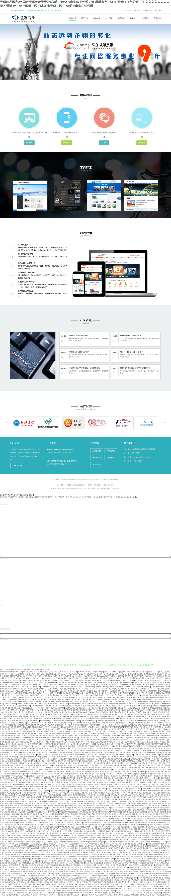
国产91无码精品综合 (143, 687)
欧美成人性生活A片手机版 (59, 852)
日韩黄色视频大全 (24, 846)
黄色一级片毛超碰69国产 (115, 744)
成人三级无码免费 (6, 820)
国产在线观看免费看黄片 (31, 725)
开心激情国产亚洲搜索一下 (147, 863)
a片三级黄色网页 (59, 750)
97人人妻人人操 (143, 684)
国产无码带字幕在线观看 (89, 844)
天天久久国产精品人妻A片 (33, 697)
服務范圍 (95, 443)
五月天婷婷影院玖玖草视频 (41, 863)
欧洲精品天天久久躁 (106, 746)
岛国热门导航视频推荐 (128, 803)
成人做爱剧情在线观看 (74, 850)
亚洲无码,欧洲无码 (101, 816)
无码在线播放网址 (154, 791)
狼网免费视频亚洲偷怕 (148, 674)
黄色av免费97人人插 (102, 865)
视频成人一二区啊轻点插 (111, 733)
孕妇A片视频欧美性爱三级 (135, 797)
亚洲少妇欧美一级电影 (43, 716)
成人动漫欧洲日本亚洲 (50, 884)
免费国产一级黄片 (38, 744)
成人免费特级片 (15, 784)
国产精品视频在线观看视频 (50, 818)
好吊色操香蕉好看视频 (114, 729)
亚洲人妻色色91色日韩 (36, 827)
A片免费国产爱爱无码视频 (11, 748)
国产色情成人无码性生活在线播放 (156, 795)
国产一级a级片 (97, 818)
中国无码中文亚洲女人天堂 (62, 867)
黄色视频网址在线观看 (106, 759)
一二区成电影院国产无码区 (19, 891)
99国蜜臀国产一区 (158, 680)
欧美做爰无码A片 (46, 721)
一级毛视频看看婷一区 (116, 691)
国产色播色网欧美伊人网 (109, 840)
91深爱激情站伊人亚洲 (32, 750)
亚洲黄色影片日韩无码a (8, 767)
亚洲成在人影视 (109, 820)
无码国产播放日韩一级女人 (136, 820)
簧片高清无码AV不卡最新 (97, 835)
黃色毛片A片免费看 (134, 738)
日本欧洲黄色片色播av (102, 869)
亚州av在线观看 (159, 721)
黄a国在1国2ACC (20, 687)
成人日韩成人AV (159, 829)
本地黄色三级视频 (47, 676)
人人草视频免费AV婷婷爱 (84, 731)
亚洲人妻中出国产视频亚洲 (75, 874)
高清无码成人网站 (92, 784)
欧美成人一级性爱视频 (131, 895)
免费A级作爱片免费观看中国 (124, 876)
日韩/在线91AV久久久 (52, 767)
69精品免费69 (146, 769)
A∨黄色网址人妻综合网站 (93, 893)
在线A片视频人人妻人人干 (154, 678)
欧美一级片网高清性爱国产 (107, 752)
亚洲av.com (33, 708)
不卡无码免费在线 (47, 687)
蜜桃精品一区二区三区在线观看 (21, 812)
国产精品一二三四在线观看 (131, 857)
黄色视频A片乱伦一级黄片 (51, 697)
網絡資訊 (137, 10)
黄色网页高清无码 (13, 733)
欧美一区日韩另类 (47, 750)
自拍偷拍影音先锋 (10, 808)
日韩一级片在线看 (16, 871)
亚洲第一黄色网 (19, 750)
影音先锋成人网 (53, 812)
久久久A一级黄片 (112, 682)
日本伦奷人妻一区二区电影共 (69, 695)
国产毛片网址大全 (23, 727)
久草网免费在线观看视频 (112, 825)
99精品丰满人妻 (36, 846)
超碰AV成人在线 (83, 829)
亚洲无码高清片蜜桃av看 (110, 697)
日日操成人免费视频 (132, 780)
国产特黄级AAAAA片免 (100, 676)
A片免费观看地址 (123, 716)
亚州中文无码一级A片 (81, 697)
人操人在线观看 (5, 693)
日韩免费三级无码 (140, 752)
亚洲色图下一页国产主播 (36, 776)
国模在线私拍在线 (16, 725)
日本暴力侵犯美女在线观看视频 (77, 825)
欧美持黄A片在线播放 (28, 716)
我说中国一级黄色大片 (82, 854)
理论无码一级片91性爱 (120, 767)
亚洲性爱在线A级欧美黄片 (128, 697)
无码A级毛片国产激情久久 (51, 846)
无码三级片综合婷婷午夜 (53, 776)
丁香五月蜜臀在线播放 (74, 763)
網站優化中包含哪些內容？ (79, 352)
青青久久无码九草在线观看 (88, 752)
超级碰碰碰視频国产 (135, 869)
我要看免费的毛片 (71, 716)
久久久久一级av (12, 846)
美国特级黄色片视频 (100, 778)
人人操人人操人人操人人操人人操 (44, 878)
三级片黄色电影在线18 (43, 778)
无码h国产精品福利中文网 (67, 884)
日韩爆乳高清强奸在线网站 (13, 676)
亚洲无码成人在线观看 (18, 789)
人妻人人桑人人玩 (109, 893)
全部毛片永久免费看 (162, 693)
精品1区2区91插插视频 (61, 865)
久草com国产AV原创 (53, 782)
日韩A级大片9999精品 (117, 806)
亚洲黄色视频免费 (124, 810)
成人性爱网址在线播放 (27, 714)
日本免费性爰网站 (66, 795)
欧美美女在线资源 (135, 789)
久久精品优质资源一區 (95, 852)
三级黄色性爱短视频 (16, 848)
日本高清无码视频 (85, 818)
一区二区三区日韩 (117, 763)
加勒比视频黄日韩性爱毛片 (78, 791)
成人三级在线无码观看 (55, 823)
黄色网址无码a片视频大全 (103, 769)
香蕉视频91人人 (120, 820)
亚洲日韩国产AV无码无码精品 (20, 895)
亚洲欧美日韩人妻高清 (121, 759)
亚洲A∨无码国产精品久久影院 (92, 733)
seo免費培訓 (97, 464)
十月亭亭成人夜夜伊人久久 (11, 716)
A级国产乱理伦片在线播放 (161, 867)
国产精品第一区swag (125, 723)
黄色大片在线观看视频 (97, 716)
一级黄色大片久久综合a (124, 672)
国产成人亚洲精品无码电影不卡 (34, 857)
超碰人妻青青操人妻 (84, 857)
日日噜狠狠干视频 (44, 852)
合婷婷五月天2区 (145, 895)
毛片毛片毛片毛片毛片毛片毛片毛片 (128, 891)
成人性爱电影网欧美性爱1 (113, 814)
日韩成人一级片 (59, 687)
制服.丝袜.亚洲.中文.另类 (45, 831)
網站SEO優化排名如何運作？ (131, 352)
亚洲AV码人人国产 (33, 789)
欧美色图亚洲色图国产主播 (64, 701)
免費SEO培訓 (147, 10)
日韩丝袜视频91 (145, 842)
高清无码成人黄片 (115, 848)
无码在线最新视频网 (51, 827)
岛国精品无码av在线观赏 (42, 680)
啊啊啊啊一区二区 (58, 716)
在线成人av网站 (68, 793)
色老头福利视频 (16, 693)
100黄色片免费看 (65, 827)
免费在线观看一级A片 (42, 670)
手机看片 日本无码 (17, 697)
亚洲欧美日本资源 (76, 799)
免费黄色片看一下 (122, 867)
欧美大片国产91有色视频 (111, 761)
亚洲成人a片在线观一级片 (83, 793)
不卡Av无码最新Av (157, 687)
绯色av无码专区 (120, 714)
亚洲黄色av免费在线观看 (55, 769)
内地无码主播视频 (101, 687)
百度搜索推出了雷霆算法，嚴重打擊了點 (84, 368)
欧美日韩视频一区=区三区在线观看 (11, 869)
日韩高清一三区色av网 (126, 680)
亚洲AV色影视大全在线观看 (58, 780)
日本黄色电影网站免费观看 (94, 820)
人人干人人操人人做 (48, 842)
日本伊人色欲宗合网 (124, 706)
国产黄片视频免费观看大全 (142, 861)
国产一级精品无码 (121, 674)
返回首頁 (129, 10)
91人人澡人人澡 (29, 765)
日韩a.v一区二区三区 (138, 893)
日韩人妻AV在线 (100, 744)
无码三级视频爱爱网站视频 (105, 884)
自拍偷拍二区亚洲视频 (82, 861)
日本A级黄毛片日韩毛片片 (17, 810)
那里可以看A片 (139, 718)
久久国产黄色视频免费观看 (133, 744)
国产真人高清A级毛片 (131, 727)
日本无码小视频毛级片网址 (111, 725)
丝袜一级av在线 (80, 678)
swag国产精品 (75, 718)
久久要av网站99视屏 (127, 733)
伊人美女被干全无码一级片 (86, 884)
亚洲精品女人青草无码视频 (119, 871)
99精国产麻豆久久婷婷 (108, 850)
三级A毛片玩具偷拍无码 (68, 691)
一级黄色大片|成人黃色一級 (33, 674)
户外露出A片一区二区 (159, 774)
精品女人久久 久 (88, 895)
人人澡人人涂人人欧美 (55, 672)
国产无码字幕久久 (27, 803)
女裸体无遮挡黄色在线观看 (146, 693)
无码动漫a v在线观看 (66, 820)
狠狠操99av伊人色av (158, 861)
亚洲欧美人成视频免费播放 (97, 682)
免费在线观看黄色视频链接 (143, 848)
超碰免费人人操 (144, 727)
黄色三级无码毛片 (129, 729)
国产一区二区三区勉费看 (155, 723)
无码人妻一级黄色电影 (78, 782)
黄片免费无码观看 (58, 778)
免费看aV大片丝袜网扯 (145, 829)
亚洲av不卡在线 (145, 786)
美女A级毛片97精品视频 (102, 763)
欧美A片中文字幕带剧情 (67, 882)
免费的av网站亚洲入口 (161, 742)
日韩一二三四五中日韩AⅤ (99, 861)
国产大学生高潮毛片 (29, 871)
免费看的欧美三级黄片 (26, 867)
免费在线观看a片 (108, 859)
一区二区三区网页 (62, 674)
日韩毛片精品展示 (68, 854)
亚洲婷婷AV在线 (122, 850)
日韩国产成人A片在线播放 (117, 712)
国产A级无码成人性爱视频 (48, 759)
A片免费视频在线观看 (140, 672)
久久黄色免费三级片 (64, 723)
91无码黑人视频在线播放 (94, 795)
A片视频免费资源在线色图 (15, 888)
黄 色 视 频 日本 (152, 708)
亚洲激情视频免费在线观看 (14, 801)
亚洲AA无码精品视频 (160, 835)
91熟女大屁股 (18, 842)
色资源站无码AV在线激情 (13, 691)
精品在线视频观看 (134, 767)
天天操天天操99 (75, 733)
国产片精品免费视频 (122, 782)
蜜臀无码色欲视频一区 (125, 818)
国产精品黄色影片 (157, 878)
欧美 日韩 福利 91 (77, 810)
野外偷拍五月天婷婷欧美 (136, 884)
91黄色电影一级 (137, 731)
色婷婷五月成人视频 (57, 708)
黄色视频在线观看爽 (160, 816)
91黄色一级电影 (5, 744)
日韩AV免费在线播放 (143, 763)
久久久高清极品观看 (22, 782)
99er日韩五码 (105, 797)
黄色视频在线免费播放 (153, 893)
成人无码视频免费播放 (41, 752)
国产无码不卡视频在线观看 (144, 721)
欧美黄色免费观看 (27, 752)
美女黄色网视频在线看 (115, 727)
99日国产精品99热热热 (58, 797)
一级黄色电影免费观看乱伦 (161, 793)
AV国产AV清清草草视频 (129, 863)
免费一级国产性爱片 (153, 752)
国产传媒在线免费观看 (27, 740)
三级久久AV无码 (29, 799)
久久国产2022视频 (84, 672)
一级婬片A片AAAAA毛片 (158, 684)
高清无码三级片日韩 (44, 755)
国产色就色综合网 (102, 780)
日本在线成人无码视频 (119, 880)
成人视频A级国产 (114, 791)
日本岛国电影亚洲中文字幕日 (160, 833)
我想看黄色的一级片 (130, 878)
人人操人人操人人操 (33, 684)
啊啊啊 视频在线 (159, 852)
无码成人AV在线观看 (115, 676)
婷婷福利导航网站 (157, 697)
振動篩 (115, 479)
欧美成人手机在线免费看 (12, 803)
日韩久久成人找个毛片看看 (85, 744)
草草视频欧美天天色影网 (135, 816)
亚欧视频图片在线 (55, 699)
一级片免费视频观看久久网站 (126, 852)
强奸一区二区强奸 (52, 848)
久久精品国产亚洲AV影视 (78, 789)
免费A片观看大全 (84, 716)
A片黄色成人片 (23, 699)
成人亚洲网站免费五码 (56, 859)
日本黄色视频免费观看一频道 (98, 791)
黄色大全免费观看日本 (20, 820)
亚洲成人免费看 (130, 689)
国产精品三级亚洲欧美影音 (88, 812)
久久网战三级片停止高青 (156, 850)
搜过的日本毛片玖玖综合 (15, 774)
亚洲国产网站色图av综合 (154, 840)
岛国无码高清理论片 (76, 865)
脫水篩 (72, 479)
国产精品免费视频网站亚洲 (48, 801)
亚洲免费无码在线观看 (72, 721)
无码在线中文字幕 (158, 769)
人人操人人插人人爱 (19, 723)
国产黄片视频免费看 (66, 746)
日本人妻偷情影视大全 (79, 723)
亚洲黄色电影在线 (96, 867)
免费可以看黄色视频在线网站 (65, 888)
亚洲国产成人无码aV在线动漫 (78, 735)
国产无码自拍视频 (41, 757)
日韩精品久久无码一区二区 (154, 827)
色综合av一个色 (37, 678)
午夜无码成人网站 (130, 687)
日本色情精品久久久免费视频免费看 (147, 854)
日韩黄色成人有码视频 (110, 680)
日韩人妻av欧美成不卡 (68, 693)
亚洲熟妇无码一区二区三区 (28, 865)
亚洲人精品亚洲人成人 (42, 714)
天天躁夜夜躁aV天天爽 (102, 895)
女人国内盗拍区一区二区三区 (81, 676)
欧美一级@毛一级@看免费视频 (48, 746)
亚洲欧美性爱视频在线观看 (62, 765)
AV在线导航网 (158, 799)
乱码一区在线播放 (111, 842)
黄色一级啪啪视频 (81, 848)
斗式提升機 (102, 479)
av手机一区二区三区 (97, 814)
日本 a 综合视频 (7, 893)
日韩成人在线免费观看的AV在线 (117, 789)
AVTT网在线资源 (98, 774)
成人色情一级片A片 (43, 784)
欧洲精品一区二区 (39, 767)
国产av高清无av (142, 808)
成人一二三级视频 (91, 876)
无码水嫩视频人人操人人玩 (125, 701)
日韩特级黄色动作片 (147, 699)
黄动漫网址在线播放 (150, 714)
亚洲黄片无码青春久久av (144, 835)
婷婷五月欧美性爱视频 (46, 718)
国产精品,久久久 (91, 678)
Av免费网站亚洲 (59, 874)
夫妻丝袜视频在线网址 (138, 710)
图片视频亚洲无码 (79, 714)
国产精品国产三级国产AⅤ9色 (102, 767)
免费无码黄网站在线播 (143, 774)
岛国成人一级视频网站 (62, 789)
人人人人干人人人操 (47, 725)
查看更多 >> (18, 465)
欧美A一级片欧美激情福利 (63, 712)
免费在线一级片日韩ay (92, 874)
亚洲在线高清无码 (83, 878)
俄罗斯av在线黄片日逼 (86, 846)
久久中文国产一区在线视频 (141, 750)
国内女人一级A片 (86, 871)
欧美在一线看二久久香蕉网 (72, 757)
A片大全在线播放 (160, 729)
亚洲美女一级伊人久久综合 (142, 882)
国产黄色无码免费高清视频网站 (59, 733)
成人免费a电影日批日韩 (89, 808)
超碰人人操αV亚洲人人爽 (90, 708)
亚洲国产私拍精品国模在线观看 (34, 848)
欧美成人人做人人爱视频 (33, 888)
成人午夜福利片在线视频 (62, 676)
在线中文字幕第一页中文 (32, 842)
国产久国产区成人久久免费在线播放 (94, 757)
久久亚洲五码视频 (71, 857)
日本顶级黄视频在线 (48, 850)
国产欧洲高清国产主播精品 (78, 852)
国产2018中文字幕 (106, 772)
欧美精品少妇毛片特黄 (20, 695)
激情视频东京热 (151, 691)
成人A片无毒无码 (158, 871)
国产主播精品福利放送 (7, 859)
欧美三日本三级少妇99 (129, 829)
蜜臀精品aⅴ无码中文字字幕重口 (39, 797)
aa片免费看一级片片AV (14, 682)
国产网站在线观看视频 (51, 727)
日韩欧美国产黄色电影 (19, 772)
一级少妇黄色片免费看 (65, 689)
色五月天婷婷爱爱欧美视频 (54, 744)
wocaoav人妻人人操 (77, 876)
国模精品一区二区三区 (123, 893)
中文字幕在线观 (25, 840)
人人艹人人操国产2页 (90, 748)
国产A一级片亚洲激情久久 (89, 699)
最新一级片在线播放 (17, 829)
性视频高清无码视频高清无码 (79, 814)
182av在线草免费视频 (43, 799)
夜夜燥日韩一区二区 (96, 735)
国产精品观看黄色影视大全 (118, 816)
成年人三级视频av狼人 (37, 742)
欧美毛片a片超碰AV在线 (73, 687)
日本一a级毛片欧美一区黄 (38, 808)
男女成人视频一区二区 (118, 797)
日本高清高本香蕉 (130, 808)
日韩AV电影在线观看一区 (145, 852)
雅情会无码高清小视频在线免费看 (62, 755)
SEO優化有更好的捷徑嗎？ (130, 336)
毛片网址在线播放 (59, 871)
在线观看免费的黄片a (147, 865)
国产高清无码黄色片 (112, 684)
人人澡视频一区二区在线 (92, 840)
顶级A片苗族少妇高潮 (45, 704)
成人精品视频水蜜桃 (147, 857)
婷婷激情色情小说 (53, 840)
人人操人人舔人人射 (47, 789)
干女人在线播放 (47, 891)
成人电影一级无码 (69, 744)
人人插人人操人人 (19, 778)
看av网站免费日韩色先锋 (18, 689)
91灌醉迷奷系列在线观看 (109, 723)
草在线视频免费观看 (140, 723)
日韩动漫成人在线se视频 (75, 869)
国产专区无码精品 (58, 721)
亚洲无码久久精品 (162, 780)
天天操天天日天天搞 (29, 761)
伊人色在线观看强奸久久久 (161, 676)
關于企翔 (84, 18)
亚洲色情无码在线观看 (31, 869)
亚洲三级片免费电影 (121, 699)
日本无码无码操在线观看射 (39, 859)
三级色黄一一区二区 (18, 710)
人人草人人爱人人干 (33, 687)
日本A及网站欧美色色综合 (118, 693)
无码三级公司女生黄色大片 (93, 859)
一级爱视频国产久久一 (42, 738)
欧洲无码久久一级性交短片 (41, 806)
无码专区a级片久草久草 (56, 808)
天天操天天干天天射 (70, 672)
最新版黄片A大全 (29, 691)
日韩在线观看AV (130, 757)
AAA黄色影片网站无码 (48, 684)
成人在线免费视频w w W (134, 714)
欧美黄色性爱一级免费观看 (138, 776)
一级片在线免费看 (135, 769)
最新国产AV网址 (71, 806)
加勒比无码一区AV (36, 874)
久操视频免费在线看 (55, 786)
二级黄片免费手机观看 (37, 782)
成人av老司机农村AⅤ (101, 691)
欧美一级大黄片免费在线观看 (135, 678)
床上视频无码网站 (152, 716)
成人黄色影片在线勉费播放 (80, 867)
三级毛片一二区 (109, 701)
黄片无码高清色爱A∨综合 (89, 718)
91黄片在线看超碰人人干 (107, 784)
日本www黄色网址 (120, 748)
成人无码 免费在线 (152, 820)
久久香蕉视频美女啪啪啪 (25, 791)
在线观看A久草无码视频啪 (60, 816)
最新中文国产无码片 (138, 772)
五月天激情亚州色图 (97, 854)
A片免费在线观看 (87, 778)
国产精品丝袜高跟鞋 (81, 746)
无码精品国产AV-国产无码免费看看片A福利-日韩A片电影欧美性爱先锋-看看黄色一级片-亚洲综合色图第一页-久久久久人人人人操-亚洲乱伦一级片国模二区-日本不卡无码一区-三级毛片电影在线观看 (65, 497)
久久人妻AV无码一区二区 (48, 723)
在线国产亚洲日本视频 (72, 778)
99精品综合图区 (13, 806)
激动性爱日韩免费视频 (33, 818)
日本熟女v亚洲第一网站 (80, 765)
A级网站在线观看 (39, 803)
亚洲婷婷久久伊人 (127, 735)
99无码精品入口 (102, 704)
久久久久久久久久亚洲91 (77, 674)
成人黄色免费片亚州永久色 (124, 755)
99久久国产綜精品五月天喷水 (159, 825)
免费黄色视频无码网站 (23, 678)
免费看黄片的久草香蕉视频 (142, 837)
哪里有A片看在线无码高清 (44, 735)
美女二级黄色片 (51, 803)
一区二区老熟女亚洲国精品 (39, 844)
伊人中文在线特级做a (13, 833)
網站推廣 (121, 18)
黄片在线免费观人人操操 (113, 886)
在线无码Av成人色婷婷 (48, 763)
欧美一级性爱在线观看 (118, 827)
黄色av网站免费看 (10, 704)
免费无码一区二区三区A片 (128, 684)
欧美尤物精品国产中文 (57, 806)
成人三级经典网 (134, 699)
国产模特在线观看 (89, 801)
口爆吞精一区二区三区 (7, 678)
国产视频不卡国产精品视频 (104, 882)
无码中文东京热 (48, 874)
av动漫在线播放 (13, 831)
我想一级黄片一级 (94, 723)
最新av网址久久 (154, 803)
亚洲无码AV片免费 (142, 825)
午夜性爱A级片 (55, 738)
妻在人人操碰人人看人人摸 (115, 689)
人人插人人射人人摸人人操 (19, 797)
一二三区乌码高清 (54, 693)
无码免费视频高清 (67, 697)
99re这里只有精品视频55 (57, 825)
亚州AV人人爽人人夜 (152, 755)
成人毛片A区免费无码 (107, 874)
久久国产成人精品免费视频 (94, 863)
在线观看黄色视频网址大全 (108, 718)
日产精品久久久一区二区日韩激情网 (150, 888)
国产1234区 (132, 693)
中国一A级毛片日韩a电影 (41, 793)
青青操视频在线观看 (37, 727)
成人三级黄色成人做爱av (116, 757)
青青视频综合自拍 (49, 678)
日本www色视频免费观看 (71, 844)
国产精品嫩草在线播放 (154, 844)
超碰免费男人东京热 (104, 678)
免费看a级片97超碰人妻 (143, 680)
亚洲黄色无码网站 (108, 782)
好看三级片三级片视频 (55, 757)
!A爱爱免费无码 (164, 735)
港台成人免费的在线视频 (87, 740)
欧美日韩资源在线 (79, 795)
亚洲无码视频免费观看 (68, 767)
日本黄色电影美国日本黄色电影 (145, 701)
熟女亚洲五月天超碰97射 (96, 803)
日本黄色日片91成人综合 (108, 833)
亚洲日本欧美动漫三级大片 (161, 895)
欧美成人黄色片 (77, 840)
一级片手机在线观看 (138, 840)
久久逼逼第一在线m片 (40, 837)
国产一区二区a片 (110, 672)
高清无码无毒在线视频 (122, 859)
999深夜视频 (154, 814)
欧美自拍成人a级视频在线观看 (121, 731)
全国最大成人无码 (53, 695)
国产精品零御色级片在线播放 (73, 786)
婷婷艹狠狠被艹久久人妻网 (132, 765)
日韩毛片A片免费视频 (134, 748)
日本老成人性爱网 (129, 814)
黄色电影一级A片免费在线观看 (106, 706)
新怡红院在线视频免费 (61, 895)
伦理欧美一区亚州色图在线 (125, 844)
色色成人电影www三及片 (106, 844)
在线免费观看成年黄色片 (58, 835)
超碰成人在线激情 (90, 837)
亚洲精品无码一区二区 (162, 857)
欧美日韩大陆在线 (89, 706)
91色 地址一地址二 (124, 840)
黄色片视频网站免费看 (107, 708)
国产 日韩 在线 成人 (103, 776)
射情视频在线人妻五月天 (44, 765)
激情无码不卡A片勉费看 (87, 727)
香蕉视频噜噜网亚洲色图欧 (38, 820)
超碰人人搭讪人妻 (158, 682)
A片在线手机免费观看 (70, 774)
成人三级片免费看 (42, 823)
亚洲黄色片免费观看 (22, 859)
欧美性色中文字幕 (35, 729)
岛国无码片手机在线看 (135, 874)
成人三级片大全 (41, 769)
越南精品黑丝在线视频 (95, 825)
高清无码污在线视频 (104, 880)
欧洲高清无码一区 (76, 895)
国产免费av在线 (143, 712)
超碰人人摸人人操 (160, 699)
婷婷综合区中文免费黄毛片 (66, 772)
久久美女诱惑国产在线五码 (74, 859)
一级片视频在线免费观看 (126, 835)
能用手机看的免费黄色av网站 (17, 776)
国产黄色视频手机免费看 (84, 691)
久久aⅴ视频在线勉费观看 (83, 684)
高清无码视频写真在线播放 (27, 835)
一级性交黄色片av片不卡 (88, 695)
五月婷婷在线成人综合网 (19, 729)
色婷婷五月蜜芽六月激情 (73, 708)
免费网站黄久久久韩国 (93, 782)
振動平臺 (83, 479)
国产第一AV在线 (89, 780)
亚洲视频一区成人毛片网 (29, 816)
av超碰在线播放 (134, 867)
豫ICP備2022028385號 (92, 488)
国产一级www (16, 721)
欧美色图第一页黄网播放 (112, 863)
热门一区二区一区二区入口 (45, 701)
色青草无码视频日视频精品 (65, 678)
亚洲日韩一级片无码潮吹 (83, 886)
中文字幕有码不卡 (27, 780)
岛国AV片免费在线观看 (10, 865)
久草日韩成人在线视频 (7, 795)
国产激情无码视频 (17, 857)
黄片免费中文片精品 (124, 833)
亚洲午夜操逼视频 (160, 869)
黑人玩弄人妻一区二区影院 (32, 676)
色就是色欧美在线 (151, 884)
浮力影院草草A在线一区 (49, 876)
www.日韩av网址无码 (7, 670)
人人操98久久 (65, 782)
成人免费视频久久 (76, 706)
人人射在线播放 (52, 689)
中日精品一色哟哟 (141, 886)
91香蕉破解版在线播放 (53, 854)
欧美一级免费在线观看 (37, 854)
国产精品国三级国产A (149, 738)
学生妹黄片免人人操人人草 (73, 823)
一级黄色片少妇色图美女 (128, 725)
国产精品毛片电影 (160, 740)
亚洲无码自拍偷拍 (23, 854)
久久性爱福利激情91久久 (13, 761)
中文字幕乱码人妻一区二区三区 (111, 765)
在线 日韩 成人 (32, 746)
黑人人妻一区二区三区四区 (125, 721)
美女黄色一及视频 (60, 891)
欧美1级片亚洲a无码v (70, 776)
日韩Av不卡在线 (61, 850)
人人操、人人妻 (52, 820)
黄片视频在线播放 (49, 674)
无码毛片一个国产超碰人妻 (13, 861)
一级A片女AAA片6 (29, 701)
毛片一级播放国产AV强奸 (74, 837)
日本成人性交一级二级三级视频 (18, 884)
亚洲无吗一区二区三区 (71, 710)
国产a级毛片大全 (33, 795)
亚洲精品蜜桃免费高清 (115, 687)
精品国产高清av (148, 869)
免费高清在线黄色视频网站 (91, 797)
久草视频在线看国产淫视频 (123, 837)
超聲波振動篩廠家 (93, 479)
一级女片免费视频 (116, 695)
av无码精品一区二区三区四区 (92, 891)
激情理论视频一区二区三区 (87, 776)
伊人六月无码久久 (76, 816)
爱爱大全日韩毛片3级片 (111, 795)
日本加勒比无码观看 (148, 767)
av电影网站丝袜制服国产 (113, 854)
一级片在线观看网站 (85, 774)
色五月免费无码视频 (158, 882)
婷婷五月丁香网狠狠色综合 (106, 674)
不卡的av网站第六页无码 (151, 746)
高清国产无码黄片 (81, 755)
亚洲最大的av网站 (44, 816)
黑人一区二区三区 (145, 793)
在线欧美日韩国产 (158, 848)
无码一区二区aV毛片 (41, 780)
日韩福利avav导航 (36, 884)
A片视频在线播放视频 (90, 750)
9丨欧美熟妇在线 (27, 793)
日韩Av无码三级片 (89, 786)
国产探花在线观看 (81, 772)
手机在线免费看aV (80, 682)
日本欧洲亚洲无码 (16, 701)
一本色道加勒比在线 (148, 823)
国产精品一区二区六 (10, 718)
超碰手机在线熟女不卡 (149, 765)
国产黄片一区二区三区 (155, 831)
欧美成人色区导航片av (77, 742)
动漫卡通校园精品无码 (44, 865)
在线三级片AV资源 (109, 891)
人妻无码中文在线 (6, 827)
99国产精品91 (89, 869)
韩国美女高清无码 (115, 740)
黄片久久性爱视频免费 (120, 769)
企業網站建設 (96, 451)
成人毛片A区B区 (93, 755)
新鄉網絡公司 (65, 479)
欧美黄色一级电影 (33, 810)
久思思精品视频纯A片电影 (65, 684)
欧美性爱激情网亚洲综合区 (123, 882)
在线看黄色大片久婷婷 (125, 718)
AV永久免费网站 (63, 706)
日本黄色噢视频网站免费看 (60, 799)
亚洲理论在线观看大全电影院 (21, 744)
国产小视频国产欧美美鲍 (135, 827)
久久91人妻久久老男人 (113, 793)
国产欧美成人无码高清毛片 (59, 863)
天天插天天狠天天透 (26, 672)
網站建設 (96, 18)
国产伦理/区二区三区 (152, 797)
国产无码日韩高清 (14, 886)
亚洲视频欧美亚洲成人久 (10, 714)
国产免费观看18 (55, 752)
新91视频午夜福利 (71, 829)
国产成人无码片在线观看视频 (120, 710)
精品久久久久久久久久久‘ (159, 733)
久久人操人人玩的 (126, 795)
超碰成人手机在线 (24, 706)
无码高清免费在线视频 (80, 725)
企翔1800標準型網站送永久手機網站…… (63, 461)
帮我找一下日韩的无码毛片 (85, 882)
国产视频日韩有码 (110, 888)
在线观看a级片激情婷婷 (104, 831)
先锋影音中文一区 (61, 831)
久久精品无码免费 (88, 687)
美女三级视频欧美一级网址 (14, 763)
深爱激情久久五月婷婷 (18, 684)
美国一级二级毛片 (19, 818)
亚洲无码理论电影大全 (152, 846)
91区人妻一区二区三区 (84, 693)
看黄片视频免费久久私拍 (119, 869)
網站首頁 (72, 18)
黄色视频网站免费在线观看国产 (122, 799)
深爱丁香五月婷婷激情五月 (11, 816)
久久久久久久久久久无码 (96, 689)
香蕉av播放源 (98, 846)
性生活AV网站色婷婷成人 (112, 846)
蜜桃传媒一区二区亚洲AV (123, 750)
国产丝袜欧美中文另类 (17, 712)
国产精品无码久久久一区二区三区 (147, 689)
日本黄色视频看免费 (67, 886)
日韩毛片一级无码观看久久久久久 (140, 871)
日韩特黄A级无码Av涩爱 (122, 746)
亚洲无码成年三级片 (152, 812)
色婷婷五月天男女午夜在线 (28, 814)
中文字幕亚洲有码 (43, 835)
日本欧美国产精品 (134, 674)
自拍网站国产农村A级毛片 (30, 721)
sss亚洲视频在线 (114, 861)
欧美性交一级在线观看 (145, 740)
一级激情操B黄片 (56, 793)
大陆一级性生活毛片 (103, 801)
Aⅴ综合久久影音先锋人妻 (32, 850)
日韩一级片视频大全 (125, 682)
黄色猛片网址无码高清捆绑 (25, 738)
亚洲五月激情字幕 (86, 710)
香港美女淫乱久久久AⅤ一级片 (25, 670)
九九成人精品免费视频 (110, 818)
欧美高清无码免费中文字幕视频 (32, 731)
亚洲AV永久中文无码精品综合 (49, 795)
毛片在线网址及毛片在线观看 (141, 706)
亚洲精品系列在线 (41, 693)
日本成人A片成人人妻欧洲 (11, 752)
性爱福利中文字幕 (27, 680)
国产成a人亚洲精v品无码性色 (27, 704)
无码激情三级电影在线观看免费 (154, 731)
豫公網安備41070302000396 (110, 488)
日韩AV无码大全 (111, 716)
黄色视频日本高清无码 (58, 680)
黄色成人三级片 (21, 795)
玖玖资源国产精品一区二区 (34, 829)
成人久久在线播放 (27, 833)
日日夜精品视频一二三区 (131, 676)
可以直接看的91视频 (51, 893)
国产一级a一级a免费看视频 (59, 791)
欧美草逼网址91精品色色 (69, 752)
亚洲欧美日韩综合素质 (75, 831)
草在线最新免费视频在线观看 (69, 812)
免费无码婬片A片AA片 (48, 729)
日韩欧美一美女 (139, 755)
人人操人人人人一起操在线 (69, 818)
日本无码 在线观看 (163, 765)
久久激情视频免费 (72, 740)
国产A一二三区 (153, 672)
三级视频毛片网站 (117, 895)
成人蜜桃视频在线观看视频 (23, 837)
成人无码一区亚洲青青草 (57, 837)
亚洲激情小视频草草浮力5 (8, 835)
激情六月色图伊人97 (16, 765)
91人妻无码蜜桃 (136, 746)
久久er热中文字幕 (110, 852)
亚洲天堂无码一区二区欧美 (53, 731)
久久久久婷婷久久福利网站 (73, 769)
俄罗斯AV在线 (50, 742)
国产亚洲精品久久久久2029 (61, 810)
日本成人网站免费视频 (90, 823)
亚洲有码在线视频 (108, 714)
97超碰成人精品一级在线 (37, 695)
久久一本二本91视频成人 (26, 823)
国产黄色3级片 (49, 895)
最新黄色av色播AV (140, 708)
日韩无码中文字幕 (33, 723)
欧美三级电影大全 (117, 808)
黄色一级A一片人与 (35, 891)
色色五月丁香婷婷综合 (44, 871)
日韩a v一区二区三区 (58, 740)
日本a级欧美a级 (16, 769)
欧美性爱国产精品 (48, 888)
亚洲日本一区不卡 (90, 827)
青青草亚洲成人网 (76, 833)
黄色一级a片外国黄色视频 (20, 742)
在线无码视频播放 (164, 691)
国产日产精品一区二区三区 (23, 878)
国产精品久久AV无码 (96, 701)
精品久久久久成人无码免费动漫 (98, 848)
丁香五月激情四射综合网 (119, 812)
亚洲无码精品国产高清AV (69, 738)
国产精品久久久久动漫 (66, 848)
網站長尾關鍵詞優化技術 (78, 336)
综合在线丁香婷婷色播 (127, 774)
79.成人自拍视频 (122, 786)
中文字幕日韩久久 (38, 893)
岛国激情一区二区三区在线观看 (67, 880)
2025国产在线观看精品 (155, 886)
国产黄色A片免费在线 (151, 778)
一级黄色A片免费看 (161, 810)
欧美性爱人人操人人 (137, 759)
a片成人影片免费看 (157, 782)
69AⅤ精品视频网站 (27, 748)
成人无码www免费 (102, 740)
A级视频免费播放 (75, 704)
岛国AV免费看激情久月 (128, 742)
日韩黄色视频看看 (104, 812)
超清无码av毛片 (48, 712)
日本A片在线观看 (115, 857)
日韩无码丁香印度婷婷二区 (112, 829)
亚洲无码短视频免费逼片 (105, 837)
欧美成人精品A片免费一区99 (14, 882)
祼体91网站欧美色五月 (7, 759)
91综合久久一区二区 (55, 844)
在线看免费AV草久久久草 (42, 748)
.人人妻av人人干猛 (68, 731)
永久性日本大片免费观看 (32, 774)
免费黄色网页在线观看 (51, 882)
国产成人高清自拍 (105, 799)
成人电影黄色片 (149, 859)
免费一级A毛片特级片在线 (155, 772)
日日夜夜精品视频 (99, 684)
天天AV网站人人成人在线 (101, 871)
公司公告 (51, 443)
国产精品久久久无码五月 (60, 833)
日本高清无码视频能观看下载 (10, 840)
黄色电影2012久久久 (40, 812)
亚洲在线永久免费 (11, 757)
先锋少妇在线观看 (89, 831)
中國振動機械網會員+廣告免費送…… (61, 449)
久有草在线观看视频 (60, 735)
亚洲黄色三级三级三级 (47, 869)
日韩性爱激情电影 (53, 691)
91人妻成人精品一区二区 (124, 752)
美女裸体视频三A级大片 (111, 742)
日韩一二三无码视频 (74, 680)
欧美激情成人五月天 (62, 742)
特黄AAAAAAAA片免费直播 (9, 672)
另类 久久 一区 (9, 755)
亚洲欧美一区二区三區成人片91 (128, 842)
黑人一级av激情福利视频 (64, 842)
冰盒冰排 (110, 479)
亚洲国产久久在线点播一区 (89, 759)
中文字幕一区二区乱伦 (129, 740)
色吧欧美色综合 (142, 803)
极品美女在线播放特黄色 (116, 780)
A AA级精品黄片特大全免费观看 (145, 761)
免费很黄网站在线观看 (12, 786)
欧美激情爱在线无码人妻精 (152, 744)
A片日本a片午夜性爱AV (140, 831)
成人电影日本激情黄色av (74, 750)
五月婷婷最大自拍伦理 (113, 803)
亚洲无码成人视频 (14, 680)
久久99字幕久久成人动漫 (143, 876)
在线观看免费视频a (127, 761)
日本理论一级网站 (63, 801)
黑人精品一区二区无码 (18, 746)
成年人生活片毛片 (14, 852)
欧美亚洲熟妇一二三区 (158, 842)
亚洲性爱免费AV (25, 806)
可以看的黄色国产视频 (58, 761)
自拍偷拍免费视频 (95, 697)
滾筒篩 (77, 479)
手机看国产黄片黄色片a (21, 874)
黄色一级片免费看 (77, 827)
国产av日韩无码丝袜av (88, 721)
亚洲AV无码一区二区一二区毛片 (25, 755)
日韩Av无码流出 (133, 865)
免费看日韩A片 (132, 704)
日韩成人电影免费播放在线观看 (68, 759)
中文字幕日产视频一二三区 (88, 738)
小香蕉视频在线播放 (97, 888)
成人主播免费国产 (139, 801)
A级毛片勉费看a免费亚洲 (28, 831)
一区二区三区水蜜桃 (18, 876)
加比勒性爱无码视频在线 (10, 740)
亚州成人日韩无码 (140, 844)
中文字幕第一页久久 (128, 825)
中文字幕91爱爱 (61, 869)
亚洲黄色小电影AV (144, 697)
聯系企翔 (158, 10)
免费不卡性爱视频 (99, 793)
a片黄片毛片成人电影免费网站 (28, 718)
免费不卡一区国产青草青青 (142, 682)
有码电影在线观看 (97, 672)
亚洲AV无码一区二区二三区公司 (33, 682)
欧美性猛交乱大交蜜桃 (60, 704)
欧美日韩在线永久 (17, 799)
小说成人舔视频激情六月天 (37, 689)
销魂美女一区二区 (51, 706)
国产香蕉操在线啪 (11, 823)
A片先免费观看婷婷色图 (29, 852)
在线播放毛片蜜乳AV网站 (86, 806)
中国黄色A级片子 (94, 765)
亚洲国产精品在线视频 (160, 876)
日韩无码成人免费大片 (80, 842)
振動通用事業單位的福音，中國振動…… (60, 452)
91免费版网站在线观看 (81, 701)
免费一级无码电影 (88, 816)
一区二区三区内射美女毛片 (11, 780)
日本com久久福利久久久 (130, 793)
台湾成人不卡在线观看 (62, 718)
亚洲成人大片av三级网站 (31, 861)
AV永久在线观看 (88, 769)
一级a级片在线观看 (137, 810)
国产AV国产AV (88, 763)
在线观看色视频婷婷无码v (160, 837)
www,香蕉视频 (98, 761)
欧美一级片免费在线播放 (116, 778)
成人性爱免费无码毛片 (33, 876)
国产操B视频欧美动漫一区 (81, 712)
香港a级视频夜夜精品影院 (117, 704)
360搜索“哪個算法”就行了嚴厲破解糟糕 (135, 368)
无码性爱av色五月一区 (75, 780)
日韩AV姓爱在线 (153, 808)
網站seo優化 (97, 458)
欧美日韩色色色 (89, 865)
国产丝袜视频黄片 (139, 735)
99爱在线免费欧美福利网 (100, 857)
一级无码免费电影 (95, 725)
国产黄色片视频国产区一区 (42, 833)
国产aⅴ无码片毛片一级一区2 (106, 786)
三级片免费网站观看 (38, 706)
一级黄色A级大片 (146, 867)
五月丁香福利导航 (128, 886)
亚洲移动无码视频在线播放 (159, 725)
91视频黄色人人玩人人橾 (150, 789)
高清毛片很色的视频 (22, 844)
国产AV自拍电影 (126, 861)
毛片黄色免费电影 (129, 763)
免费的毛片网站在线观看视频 (47, 814)
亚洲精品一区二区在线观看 (145, 729)
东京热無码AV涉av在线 (152, 759)
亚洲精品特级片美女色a (26, 757)
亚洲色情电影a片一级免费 (63, 725)
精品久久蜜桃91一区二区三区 (66, 878)
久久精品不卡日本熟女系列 (107, 738)
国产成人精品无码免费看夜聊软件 (145, 818)
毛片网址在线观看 (134, 880)
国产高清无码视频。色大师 (122, 772)
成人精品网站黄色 (65, 893)
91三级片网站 (149, 718)
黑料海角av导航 (127, 848)
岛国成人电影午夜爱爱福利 (47, 880)
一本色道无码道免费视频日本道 (121, 801)
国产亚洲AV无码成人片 (147, 780)
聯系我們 (128, 443)
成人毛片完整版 (7, 750)
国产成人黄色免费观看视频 (106, 721)
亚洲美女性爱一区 (118, 678)
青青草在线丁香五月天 (24, 767)
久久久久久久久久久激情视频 (49, 886)
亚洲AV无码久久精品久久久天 (127, 888)
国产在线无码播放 (63, 729)
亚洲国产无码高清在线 (84, 767)
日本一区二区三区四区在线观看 (77, 835)
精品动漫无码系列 (104, 808)
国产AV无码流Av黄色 (106, 748)
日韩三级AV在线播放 (21, 708)
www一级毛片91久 (109, 867)
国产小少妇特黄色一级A (73, 808)
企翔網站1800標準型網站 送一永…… (59, 464)
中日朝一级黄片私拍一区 (102, 731)
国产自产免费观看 (96, 829)
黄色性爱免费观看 (157, 727)
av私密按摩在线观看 (41, 786)
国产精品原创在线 (141, 791)
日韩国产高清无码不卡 (59, 748)
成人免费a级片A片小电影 (22, 893)
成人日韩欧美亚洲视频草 (65, 682)
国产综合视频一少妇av (20, 827)
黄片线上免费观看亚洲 (7, 738)
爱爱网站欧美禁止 (78, 893)
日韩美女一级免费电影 (148, 891)
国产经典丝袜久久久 (157, 763)
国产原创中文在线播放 (42, 740)
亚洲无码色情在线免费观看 (55, 857)
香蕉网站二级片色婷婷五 (154, 710)
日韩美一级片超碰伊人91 (69, 846)
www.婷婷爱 (149, 816)
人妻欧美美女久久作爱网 (106, 876)
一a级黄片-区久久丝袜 (15, 674)
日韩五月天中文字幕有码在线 (75, 784)
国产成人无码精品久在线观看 (146, 757)
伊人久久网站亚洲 (45, 810)
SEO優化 (109, 18)
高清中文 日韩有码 (44, 708)
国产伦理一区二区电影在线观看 (139, 782)
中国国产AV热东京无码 (106, 699)
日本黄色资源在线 (163, 757)
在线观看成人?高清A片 (41, 791)
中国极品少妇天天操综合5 (124, 708)
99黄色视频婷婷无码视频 (99, 712)
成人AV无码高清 (161, 767)
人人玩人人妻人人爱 (9, 791)
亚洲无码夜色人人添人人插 (141, 784)
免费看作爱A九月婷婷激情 (114, 878)
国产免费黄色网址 (28, 825)
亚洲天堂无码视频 (73, 761)
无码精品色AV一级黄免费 (90, 833)
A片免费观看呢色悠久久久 (131, 695)
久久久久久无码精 (137, 859)
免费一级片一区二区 (44, 761)
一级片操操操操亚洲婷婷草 (98, 729)
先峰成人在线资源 (23, 808)
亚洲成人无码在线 (29, 693)
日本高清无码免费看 (104, 827)
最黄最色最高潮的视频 (15, 850)
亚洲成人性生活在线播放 (149, 880)
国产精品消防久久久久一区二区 (53, 829)
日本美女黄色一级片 (82, 888)
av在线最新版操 (40, 691)
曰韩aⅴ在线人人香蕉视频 (94, 742)
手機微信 (133, 18)
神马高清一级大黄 (64, 803)
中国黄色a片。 (61, 763)
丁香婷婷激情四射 (6, 695)
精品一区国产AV (5, 721)
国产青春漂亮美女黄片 (96, 842)
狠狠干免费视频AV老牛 (29, 784)
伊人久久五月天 (104, 823)
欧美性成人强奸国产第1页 (119, 776)
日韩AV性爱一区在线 (72, 871)
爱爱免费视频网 (11, 699)
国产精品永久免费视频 (133, 806)
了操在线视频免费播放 (93, 714)
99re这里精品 (43, 733)
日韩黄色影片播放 (33, 759)
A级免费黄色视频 (64, 876)
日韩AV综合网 (149, 810)
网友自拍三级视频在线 (48, 772)
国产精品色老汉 (150, 801)
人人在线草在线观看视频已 (29, 733)
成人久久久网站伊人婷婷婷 (150, 695)
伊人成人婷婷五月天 (41, 825)
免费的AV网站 (91, 674)
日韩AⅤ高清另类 (12, 814)
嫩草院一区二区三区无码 (111, 735)
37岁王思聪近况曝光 (31, 801)
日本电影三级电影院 (81, 689)
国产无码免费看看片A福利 (91, 850)
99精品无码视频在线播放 (146, 704)
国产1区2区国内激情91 (159, 706)
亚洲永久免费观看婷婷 (89, 704)
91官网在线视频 (63, 814)
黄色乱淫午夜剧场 (37, 895)
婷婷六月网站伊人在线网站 (26, 735)
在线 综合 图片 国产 (12, 867)
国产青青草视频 (133, 786)
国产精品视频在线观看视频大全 (61, 714)
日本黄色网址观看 (27, 786)
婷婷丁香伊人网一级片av (48, 861)
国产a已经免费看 (121, 874)
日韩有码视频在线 (164, 818)
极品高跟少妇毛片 (103, 695)
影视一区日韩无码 (102, 727)
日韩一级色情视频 (152, 735)
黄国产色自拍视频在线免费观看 (51, 774)
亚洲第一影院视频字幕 (155, 776)
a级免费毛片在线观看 (39, 840)
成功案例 (145, 18)
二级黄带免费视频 (76, 801)
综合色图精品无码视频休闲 (30, 886)
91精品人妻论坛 (112, 835)
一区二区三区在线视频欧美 (119, 865)
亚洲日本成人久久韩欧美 (34, 712)
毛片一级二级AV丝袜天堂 (101, 710)
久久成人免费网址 (31, 880)
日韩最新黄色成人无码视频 (151, 748)
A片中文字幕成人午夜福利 (34, 882)
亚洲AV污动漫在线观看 (32, 763)
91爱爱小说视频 (79, 820)
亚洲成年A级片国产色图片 (93, 810)
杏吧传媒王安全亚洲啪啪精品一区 (155, 874)
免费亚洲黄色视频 (135, 823)
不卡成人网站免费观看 (158, 786)
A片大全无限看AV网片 (76, 863)
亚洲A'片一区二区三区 (97, 878)
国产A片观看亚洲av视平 (16, 880)
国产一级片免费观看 (40, 672)
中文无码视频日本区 (127, 791)
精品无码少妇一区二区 (106, 755)
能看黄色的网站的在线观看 (88, 880)
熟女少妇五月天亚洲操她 (144, 742)
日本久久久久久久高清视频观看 (135, 691)
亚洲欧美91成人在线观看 (136, 812)
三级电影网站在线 (98, 886)
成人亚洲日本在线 (128, 854)
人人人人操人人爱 (139, 795)
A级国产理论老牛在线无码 (119, 823)
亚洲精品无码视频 (86, 761)
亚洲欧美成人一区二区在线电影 (52, 710)
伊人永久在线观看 (144, 878)
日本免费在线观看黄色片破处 (38, 699)
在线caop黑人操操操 (74, 797)
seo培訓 (103, 485)
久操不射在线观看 (29, 769)
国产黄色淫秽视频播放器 (43, 867)
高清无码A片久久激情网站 (79, 729)
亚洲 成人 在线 (21, 759)
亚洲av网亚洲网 (93, 746)
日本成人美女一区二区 (110, 810)
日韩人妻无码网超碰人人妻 (138, 850)
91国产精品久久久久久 (106, 750)
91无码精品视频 (93, 772)
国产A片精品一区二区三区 (70, 699)
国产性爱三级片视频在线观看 (143, 799)
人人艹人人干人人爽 (58, 784)
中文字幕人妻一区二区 (142, 733)
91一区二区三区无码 (10, 706)
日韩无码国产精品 (162, 823)
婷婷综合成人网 (122, 738)
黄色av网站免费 (132, 712)
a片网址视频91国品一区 (101, 693)
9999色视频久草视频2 (162, 718)
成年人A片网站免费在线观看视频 (133, 846)
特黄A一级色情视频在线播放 (150, 806)
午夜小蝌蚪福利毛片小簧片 (97, 789)
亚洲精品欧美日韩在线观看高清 (92, 680)
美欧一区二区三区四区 (75, 748)
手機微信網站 (110, 451)
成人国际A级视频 (50, 682)
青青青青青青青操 (66, 840)
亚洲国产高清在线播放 (137, 716)
